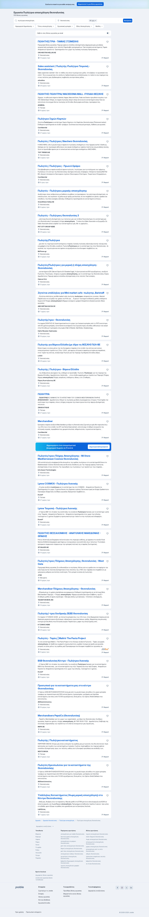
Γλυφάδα (38, 847)
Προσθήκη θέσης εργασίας (72, 891)
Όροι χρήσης (19, 912)
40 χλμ (93, 20)
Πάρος (38, 842)
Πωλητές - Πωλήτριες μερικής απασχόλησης (62, 190)
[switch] (108, 33)
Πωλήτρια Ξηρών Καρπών (52, 118)
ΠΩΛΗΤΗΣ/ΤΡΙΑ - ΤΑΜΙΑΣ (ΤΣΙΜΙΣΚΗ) (58, 41)
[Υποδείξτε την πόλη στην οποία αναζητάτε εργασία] (77, 20)
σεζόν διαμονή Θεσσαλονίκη (95, 836)
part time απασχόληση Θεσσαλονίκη (72, 851)
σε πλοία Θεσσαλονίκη (93, 864)
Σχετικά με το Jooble (45, 891)
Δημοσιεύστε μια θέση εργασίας (90, 4)
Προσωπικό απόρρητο (33, 912)
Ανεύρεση (127, 21)
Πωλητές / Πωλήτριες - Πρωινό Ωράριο (59, 166)
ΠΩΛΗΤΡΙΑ (44, 394)
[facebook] (117, 888)
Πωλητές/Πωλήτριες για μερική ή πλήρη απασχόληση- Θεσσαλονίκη (67, 266)
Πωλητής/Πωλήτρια (49, 240)
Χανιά (37, 844)
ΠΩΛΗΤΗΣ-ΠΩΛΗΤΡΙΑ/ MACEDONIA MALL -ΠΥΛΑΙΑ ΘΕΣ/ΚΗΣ (70, 94)
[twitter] (126, 888)
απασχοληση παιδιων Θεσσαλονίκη (72, 854)
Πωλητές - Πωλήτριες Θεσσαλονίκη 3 (58, 215)
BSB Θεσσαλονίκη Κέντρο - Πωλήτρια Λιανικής (63, 660)
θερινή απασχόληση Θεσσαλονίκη (71, 848)
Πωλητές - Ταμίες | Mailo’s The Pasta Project (62, 638)
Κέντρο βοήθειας (44, 900)
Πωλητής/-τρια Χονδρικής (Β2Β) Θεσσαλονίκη (63, 613)
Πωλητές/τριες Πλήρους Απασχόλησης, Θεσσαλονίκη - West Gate (71, 562)
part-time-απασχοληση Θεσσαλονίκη (72, 846)
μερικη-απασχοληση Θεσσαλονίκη (96, 846)
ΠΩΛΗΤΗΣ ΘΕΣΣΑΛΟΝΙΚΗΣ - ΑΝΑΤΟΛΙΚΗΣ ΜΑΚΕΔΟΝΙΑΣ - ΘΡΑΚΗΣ (69, 535)
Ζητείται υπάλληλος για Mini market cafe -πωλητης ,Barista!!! (71, 292)
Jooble (131, 912)
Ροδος (37, 850)
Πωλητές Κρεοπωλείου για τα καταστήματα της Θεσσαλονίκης (64, 767)
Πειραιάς (38, 858)
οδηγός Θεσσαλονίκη (92, 854)
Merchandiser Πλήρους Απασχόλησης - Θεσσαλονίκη (66, 588)
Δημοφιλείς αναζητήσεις (45, 826)
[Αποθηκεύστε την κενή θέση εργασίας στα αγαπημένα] (107, 42)
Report (105, 58)
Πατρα (38, 855)
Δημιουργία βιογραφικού (98, 447)
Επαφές (41, 894)
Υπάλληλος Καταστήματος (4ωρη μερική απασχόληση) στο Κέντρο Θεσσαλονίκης (70, 797)
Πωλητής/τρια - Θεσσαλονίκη (54, 319)
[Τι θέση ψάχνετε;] (34, 20)
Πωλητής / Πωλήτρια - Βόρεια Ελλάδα (58, 369)
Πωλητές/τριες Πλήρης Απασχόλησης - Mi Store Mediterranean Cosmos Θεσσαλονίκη (64, 457)
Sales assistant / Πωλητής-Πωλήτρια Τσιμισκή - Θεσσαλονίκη (64, 68)
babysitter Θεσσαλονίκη (93, 861)
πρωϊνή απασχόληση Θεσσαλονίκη (97, 834)
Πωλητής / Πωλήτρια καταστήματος (58, 740)
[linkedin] (131, 888)
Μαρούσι (38, 834)
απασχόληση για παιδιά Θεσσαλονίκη (72, 834)
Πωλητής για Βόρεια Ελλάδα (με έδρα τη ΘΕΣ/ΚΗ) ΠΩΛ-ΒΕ (69, 344)
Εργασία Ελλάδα (44, 903)
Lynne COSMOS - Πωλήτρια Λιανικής (58, 483)
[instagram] (122, 888)
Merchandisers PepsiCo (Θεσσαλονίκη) (59, 715)
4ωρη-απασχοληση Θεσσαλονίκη (96, 839)
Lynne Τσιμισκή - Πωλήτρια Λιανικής (57, 508)
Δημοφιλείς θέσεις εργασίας (44, 875)
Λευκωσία (38, 852)
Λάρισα (38, 839)
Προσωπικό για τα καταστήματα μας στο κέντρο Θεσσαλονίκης (64, 687)
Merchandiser (45, 421)
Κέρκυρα (38, 836)
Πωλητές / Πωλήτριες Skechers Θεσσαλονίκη (62, 141)
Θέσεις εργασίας (44, 897)
